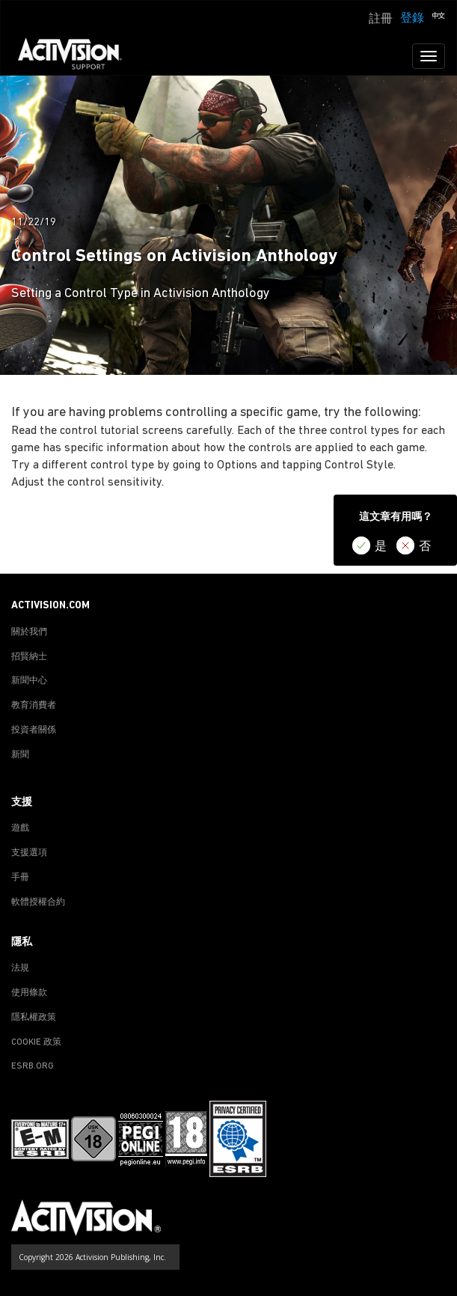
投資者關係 (33, 730)
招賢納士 (29, 656)
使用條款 (29, 992)
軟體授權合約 (38, 902)
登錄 (412, 19)
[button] (438, 17)
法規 (20, 968)
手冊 (20, 877)
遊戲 (20, 828)
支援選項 (29, 853)
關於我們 (29, 632)
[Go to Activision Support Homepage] (77, 56)
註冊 (381, 19)
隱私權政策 (33, 1017)
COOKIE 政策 (36, 1042)
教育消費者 (33, 705)
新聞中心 (29, 680)
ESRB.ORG (32, 1066)
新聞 (20, 755)
